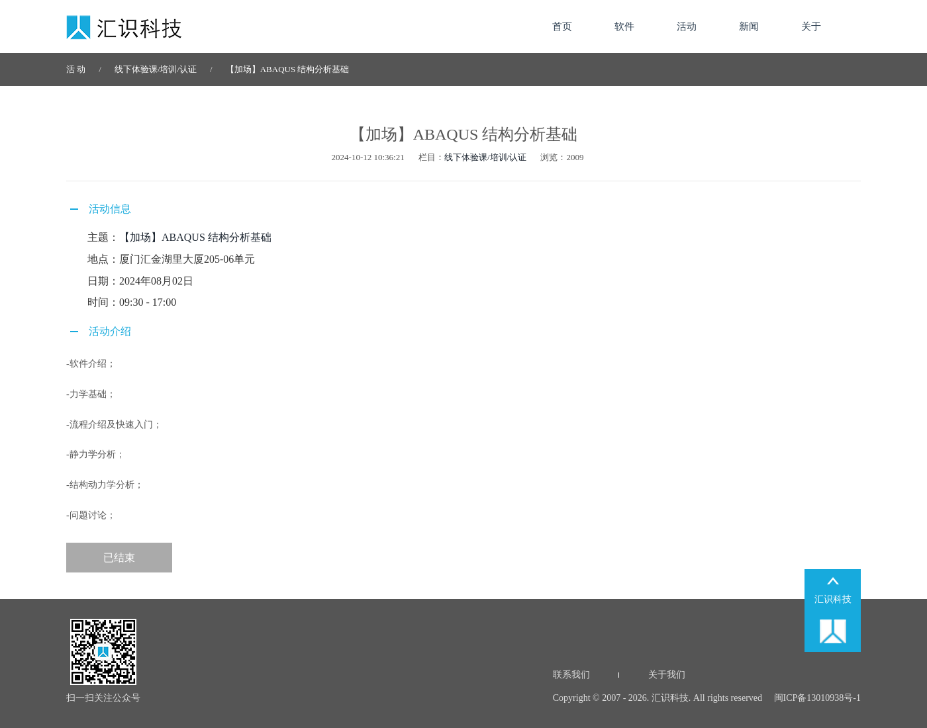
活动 (687, 26)
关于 (811, 26)
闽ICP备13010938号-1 (816, 698)
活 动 (75, 69)
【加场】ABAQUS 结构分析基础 (288, 69)
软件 (624, 26)
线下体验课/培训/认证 (156, 69)
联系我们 (571, 675)
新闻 (749, 26)
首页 (562, 26)
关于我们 (666, 675)
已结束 (119, 557)
